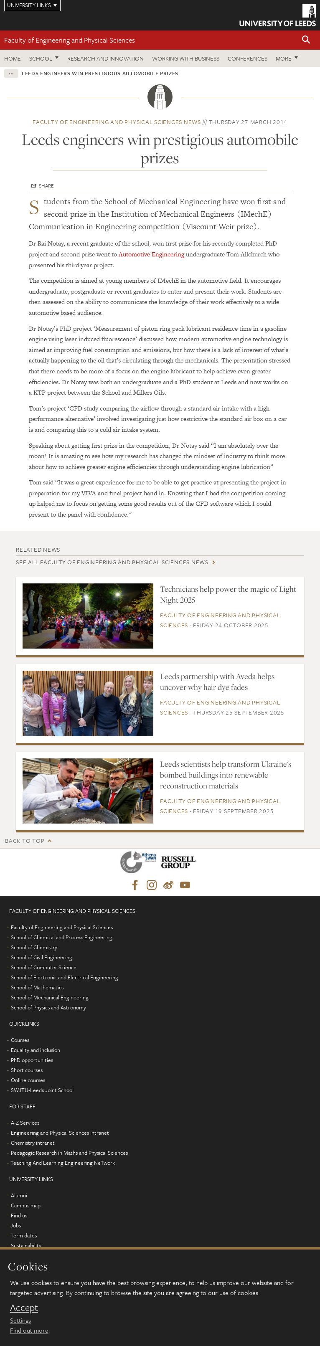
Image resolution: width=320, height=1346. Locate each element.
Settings (20, 1320)
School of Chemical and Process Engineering (61, 937)
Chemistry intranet (33, 1142)
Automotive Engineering (151, 254)
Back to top (24, 840)
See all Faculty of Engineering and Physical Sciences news (112, 562)
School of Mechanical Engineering (50, 997)
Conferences (247, 58)
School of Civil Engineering (41, 957)
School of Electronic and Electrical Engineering (64, 977)
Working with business (185, 58)
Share (46, 185)
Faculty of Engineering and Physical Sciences (69, 40)
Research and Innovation (105, 58)
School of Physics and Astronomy (48, 1007)
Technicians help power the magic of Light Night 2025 (228, 594)
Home (12, 58)
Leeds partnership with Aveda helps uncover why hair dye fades (217, 681)
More (284, 58)
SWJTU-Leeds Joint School (42, 1090)
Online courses (28, 1080)
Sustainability (26, 1245)
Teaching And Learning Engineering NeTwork (62, 1162)
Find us (19, 1215)
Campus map (26, 1205)
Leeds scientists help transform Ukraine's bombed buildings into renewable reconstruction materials (225, 774)
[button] (306, 40)
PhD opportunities (32, 1060)
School (40, 58)
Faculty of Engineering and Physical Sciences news (117, 121)
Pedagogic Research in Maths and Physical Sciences (69, 1152)
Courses (20, 1040)
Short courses (27, 1070)
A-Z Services (25, 1122)
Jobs (15, 1225)
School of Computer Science (43, 967)
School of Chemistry (34, 947)
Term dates (23, 1235)
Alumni (19, 1195)
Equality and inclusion (35, 1050)
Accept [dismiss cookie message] (24, 1308)
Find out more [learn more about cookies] (29, 1330)
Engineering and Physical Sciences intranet (60, 1132)
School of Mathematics (37, 987)
